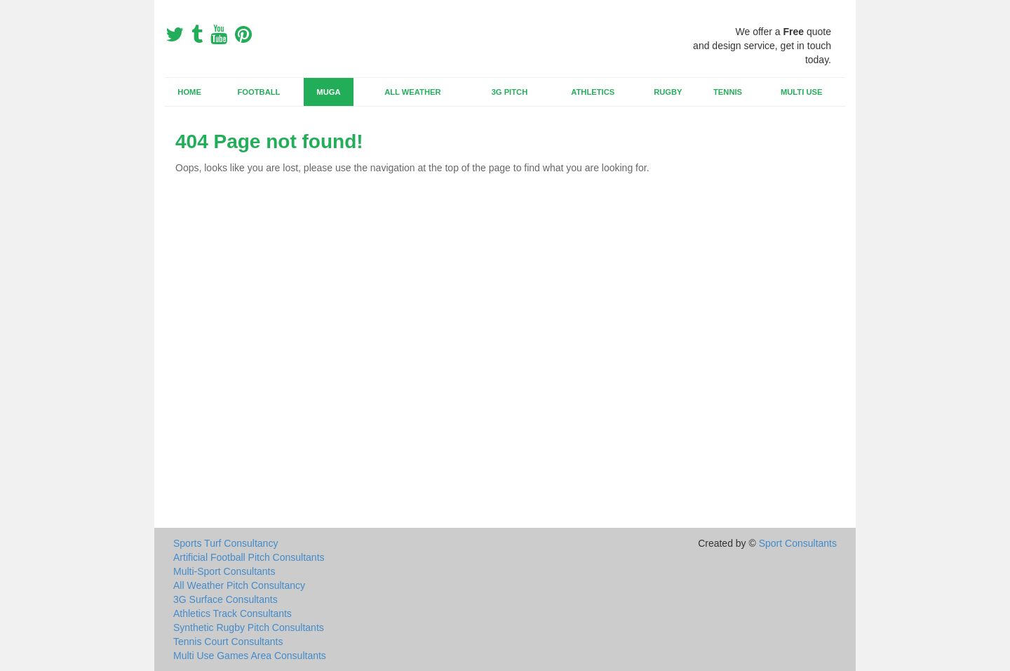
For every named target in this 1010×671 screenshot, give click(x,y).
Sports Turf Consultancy (225, 543)
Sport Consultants (798, 543)
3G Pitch (510, 92)
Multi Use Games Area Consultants (249, 655)
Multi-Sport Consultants (224, 571)
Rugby (668, 92)
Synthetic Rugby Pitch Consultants (248, 627)
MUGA (328, 92)
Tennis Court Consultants (228, 641)
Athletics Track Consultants (232, 613)
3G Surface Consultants (225, 599)
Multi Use (801, 92)
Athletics (592, 92)
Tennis (727, 92)
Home (189, 92)
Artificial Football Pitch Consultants (249, 557)
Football (259, 92)
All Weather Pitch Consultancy (239, 585)
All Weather (412, 92)
